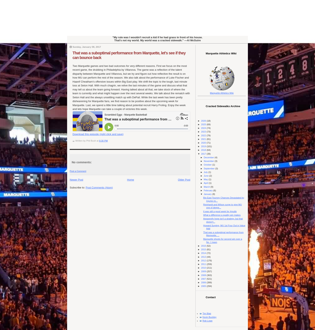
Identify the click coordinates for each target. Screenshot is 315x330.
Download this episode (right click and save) (98, 134)
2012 (204, 260)
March (207, 187)
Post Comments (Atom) (99, 187)
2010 (204, 268)
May (206, 179)
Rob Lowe (207, 321)
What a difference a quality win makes (222, 215)
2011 (204, 264)
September (209, 168)
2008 (204, 275)
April (206, 183)
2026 (204, 121)
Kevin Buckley (209, 317)
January (208, 194)
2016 (204, 246)
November (209, 161)
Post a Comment (78, 171)
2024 (204, 128)
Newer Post (76, 179)
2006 (204, 282)
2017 (204, 154)
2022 (204, 135)
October (208, 164)
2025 (204, 124)
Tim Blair (206, 313)
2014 (204, 253)
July (206, 172)
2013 (204, 257)
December (209, 157)
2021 (204, 139)
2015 (204, 249)
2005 (204, 286)
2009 (204, 271)
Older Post (184, 179)
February (208, 190)
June (206, 176)
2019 (204, 146)
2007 (204, 279)
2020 (204, 143)
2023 (204, 131)
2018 (204, 150)
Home (130, 179)
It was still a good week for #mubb (220, 211)
